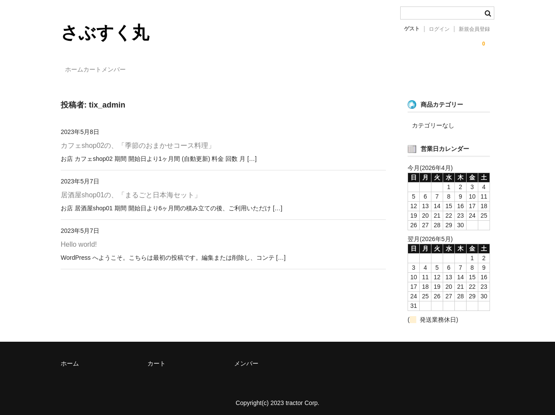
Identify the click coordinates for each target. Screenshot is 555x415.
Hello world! (79, 241)
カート (115, 70)
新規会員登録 (474, 29)
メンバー (154, 70)
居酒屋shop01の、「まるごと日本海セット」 (131, 191)
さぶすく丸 (105, 32)
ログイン (439, 29)
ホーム (79, 70)
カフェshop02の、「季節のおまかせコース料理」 (138, 142)
